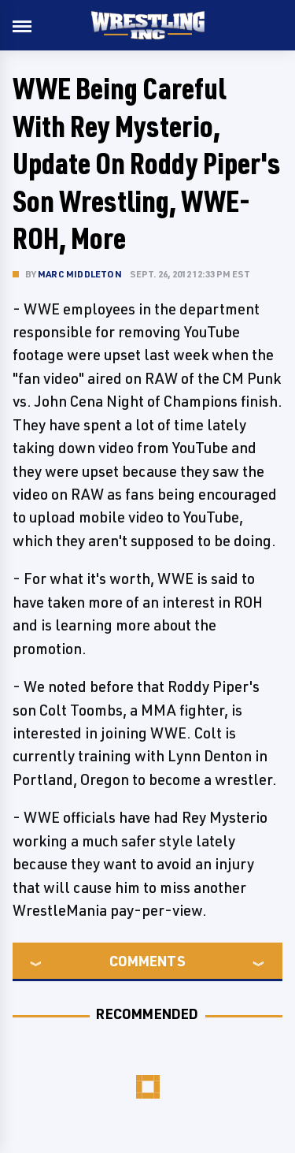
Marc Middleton (80, 274)
